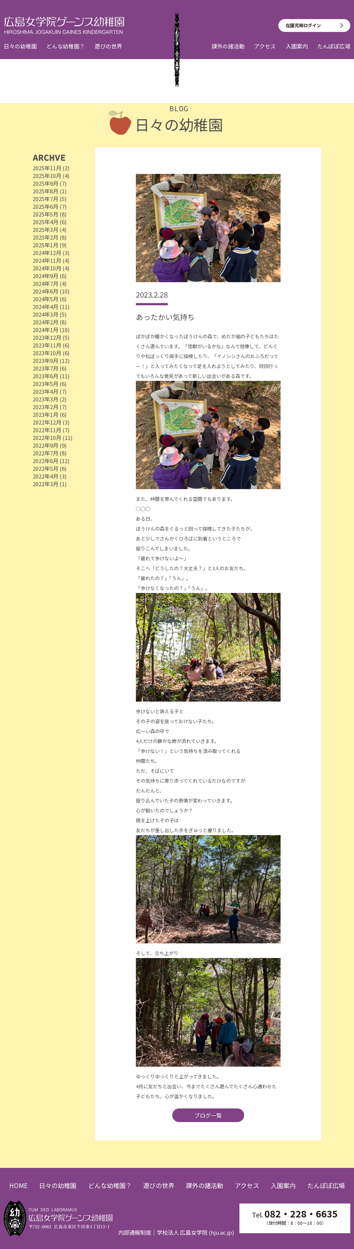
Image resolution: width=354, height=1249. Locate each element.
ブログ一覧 (208, 1115)
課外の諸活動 (228, 53)
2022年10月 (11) (52, 437)
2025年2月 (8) (49, 237)
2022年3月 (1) (49, 484)
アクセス (265, 53)
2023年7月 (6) (49, 368)
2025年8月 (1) (49, 191)
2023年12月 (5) (51, 337)
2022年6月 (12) (51, 461)
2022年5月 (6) (49, 468)
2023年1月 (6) (49, 414)
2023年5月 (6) (49, 383)
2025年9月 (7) (49, 183)
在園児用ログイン (303, 32)
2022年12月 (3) (51, 422)
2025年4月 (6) (49, 222)
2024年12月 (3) (51, 252)
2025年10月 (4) (51, 175)
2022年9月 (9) (49, 445)
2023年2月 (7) (49, 407)
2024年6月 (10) (51, 291)
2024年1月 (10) (51, 330)
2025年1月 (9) (49, 245)
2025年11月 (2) (51, 168)
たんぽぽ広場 (333, 53)
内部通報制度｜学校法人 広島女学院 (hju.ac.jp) (176, 1232)
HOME (18, 1185)
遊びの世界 (108, 53)
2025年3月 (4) (49, 229)
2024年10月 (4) (51, 268)
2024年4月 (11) (51, 306)
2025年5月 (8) (49, 214)
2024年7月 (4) (49, 283)
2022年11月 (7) (51, 430)
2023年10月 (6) (51, 353)
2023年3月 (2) (49, 399)
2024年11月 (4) (51, 260)
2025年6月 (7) (49, 206)
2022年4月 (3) (49, 476)
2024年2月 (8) (49, 322)
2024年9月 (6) (49, 276)
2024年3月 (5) (49, 314)
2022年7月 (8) (49, 453)
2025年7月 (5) (49, 199)
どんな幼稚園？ (65, 53)
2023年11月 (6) (51, 345)
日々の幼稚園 (20, 53)
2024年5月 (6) (49, 299)
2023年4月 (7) (49, 391)
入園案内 (297, 53)
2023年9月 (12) (51, 360)
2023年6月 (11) (51, 376)
